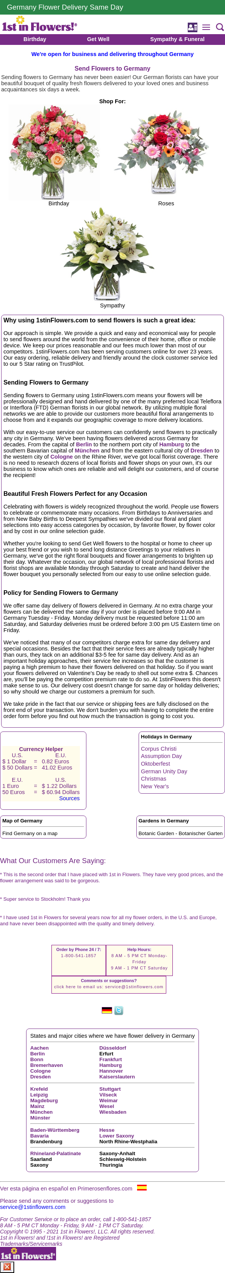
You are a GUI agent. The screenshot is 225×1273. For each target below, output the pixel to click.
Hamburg (171, 444)
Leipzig (39, 1095)
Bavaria (39, 1136)
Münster (40, 1118)
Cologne (61, 457)
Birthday (34, 39)
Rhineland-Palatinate (55, 1153)
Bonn (36, 1059)
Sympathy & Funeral (177, 39)
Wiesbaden (112, 1112)
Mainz (37, 1106)
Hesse (106, 1130)
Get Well (98, 39)
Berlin (84, 444)
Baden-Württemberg (54, 1130)
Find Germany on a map (30, 833)
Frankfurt (110, 1059)
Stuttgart (110, 1089)
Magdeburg (44, 1100)
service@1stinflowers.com (134, 986)
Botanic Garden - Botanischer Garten (181, 833)
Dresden (201, 450)
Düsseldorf (112, 1048)
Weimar (108, 1100)
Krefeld (39, 1089)
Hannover (111, 1071)
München (87, 450)
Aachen (39, 1048)
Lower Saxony (116, 1136)
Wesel (106, 1106)
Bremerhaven (46, 1065)
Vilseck (108, 1095)
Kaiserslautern (117, 1077)
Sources (69, 798)
